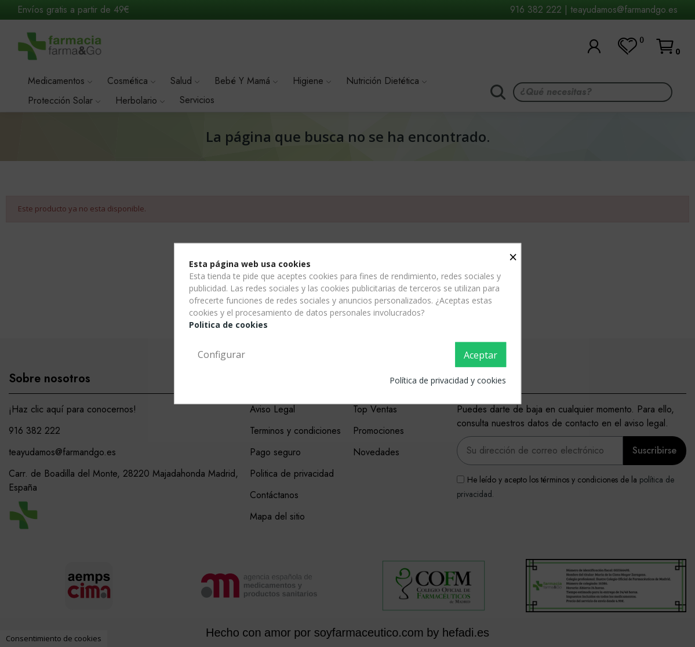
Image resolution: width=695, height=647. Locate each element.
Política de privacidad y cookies (448, 380)
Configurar (221, 354)
